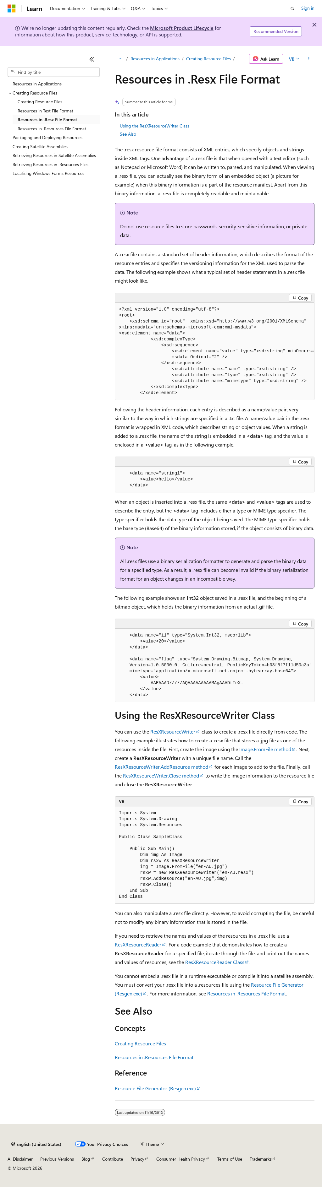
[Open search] (292, 8)
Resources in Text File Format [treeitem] (45, 111)
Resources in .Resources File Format (246, 993)
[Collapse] (92, 59)
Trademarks (261, 1159)
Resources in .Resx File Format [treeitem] (47, 119)
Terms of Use (229, 1159)
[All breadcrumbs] (120, 59)
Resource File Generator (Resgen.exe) (155, 1088)
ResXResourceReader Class (214, 962)
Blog (85, 1159)
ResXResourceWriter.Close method (161, 775)
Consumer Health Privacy (180, 1159)
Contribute (112, 1159)
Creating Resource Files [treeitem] (40, 102)
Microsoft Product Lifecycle (182, 27)
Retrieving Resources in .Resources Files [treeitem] (50, 164)
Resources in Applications (155, 59)
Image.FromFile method (265, 749)
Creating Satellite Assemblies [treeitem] (40, 146)
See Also (128, 134)
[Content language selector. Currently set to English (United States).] (36, 1144)
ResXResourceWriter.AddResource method (161, 766)
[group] (214, 351)
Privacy (137, 1159)
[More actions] (308, 59)
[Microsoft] (12, 8)
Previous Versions (57, 1159)
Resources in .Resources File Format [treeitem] (52, 129)
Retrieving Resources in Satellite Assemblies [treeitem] (54, 155)
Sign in (307, 8)
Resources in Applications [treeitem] (37, 84)
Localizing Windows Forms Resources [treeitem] (48, 173)
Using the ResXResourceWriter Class (154, 126)
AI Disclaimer (20, 1159)
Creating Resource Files (208, 59)
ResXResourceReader (138, 944)
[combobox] (54, 72)
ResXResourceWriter (172, 731)
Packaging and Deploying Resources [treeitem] (47, 137)
